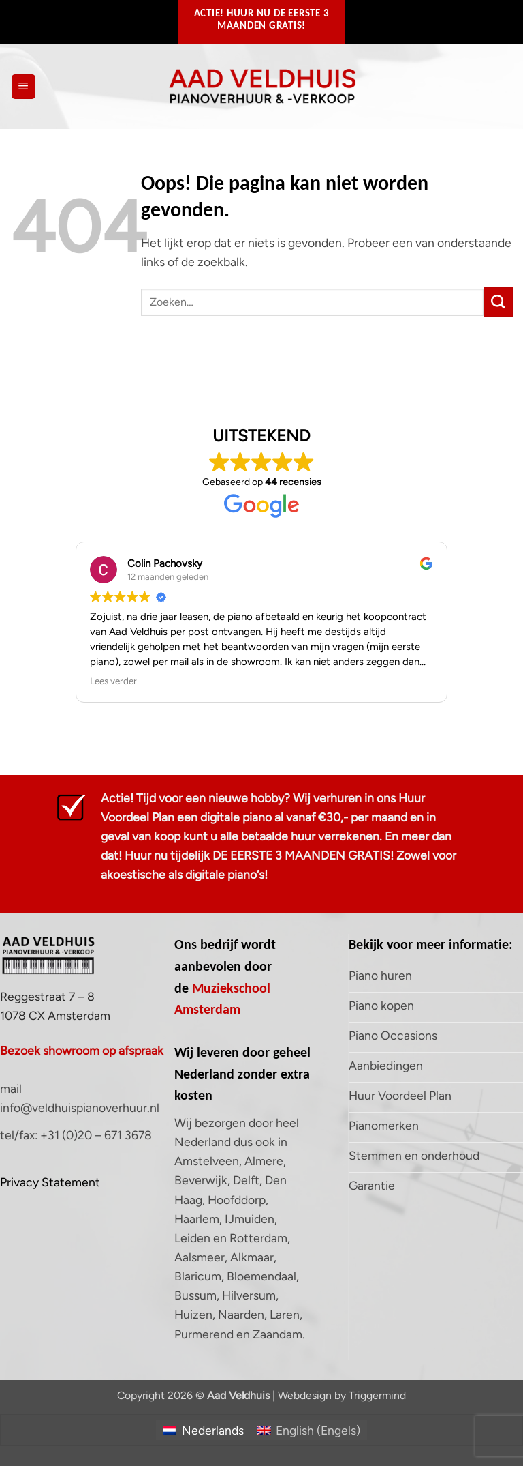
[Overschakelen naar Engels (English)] (309, 1430)
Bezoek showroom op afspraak (81, 1050)
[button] (23, 86)
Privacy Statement (50, 1182)
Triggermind (377, 1395)
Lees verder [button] (113, 680)
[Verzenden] (498, 302)
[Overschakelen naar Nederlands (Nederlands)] (203, 1430)
